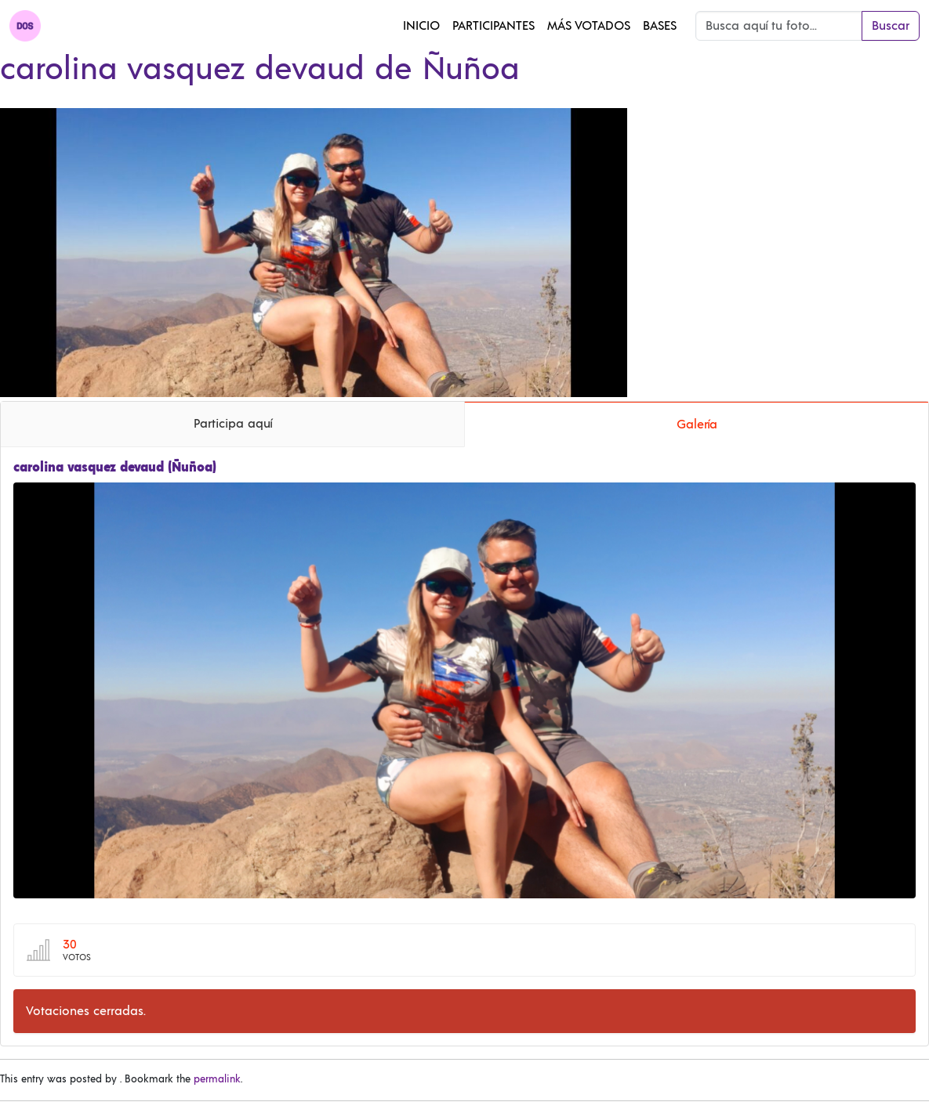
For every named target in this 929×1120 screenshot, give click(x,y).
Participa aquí (233, 423)
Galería (697, 424)
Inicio (421, 26)
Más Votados (588, 26)
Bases (660, 26)
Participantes (493, 26)
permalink (217, 1080)
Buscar (890, 26)
